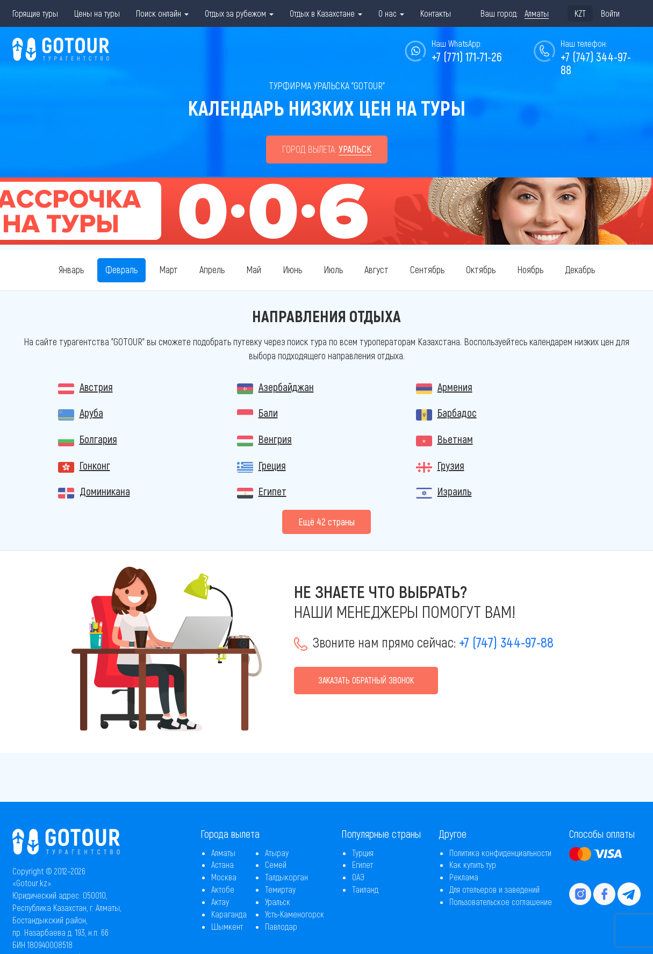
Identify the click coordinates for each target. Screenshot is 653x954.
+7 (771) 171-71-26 (467, 56)
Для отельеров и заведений (494, 889)
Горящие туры (35, 13)
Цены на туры (97, 13)
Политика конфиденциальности (500, 853)
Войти (610, 13)
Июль (333, 269)
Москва (223, 877)
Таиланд (365, 889)
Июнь (292, 269)
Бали (268, 412)
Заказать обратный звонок (366, 680)
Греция (272, 465)
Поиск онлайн (162, 13)
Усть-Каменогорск (294, 914)
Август (376, 269)
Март (168, 269)
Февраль (121, 269)
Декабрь (580, 269)
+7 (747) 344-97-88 (596, 62)
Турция (363, 853)
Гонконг (95, 465)
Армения (454, 386)
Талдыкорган (286, 877)
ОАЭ (358, 877)
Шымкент (227, 926)
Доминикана (105, 491)
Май (253, 269)
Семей (275, 864)
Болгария (98, 438)
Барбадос (457, 412)
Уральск (277, 901)
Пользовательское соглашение (500, 901)
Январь (71, 269)
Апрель (212, 269)
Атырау (277, 853)
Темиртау (280, 889)
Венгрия (275, 438)
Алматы (223, 853)
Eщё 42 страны (326, 522)
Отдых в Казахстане (326, 13)
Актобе (222, 889)
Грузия (450, 465)
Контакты (435, 13)
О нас (391, 13)
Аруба (91, 412)
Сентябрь (427, 269)
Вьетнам (455, 438)
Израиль (454, 491)
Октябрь (481, 269)
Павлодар (281, 926)
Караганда (229, 914)
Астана (222, 864)
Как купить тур (472, 864)
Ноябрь (530, 269)
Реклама (463, 877)
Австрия (96, 386)
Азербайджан (286, 386)
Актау (220, 901)
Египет (272, 491)
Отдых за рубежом (239, 13)
